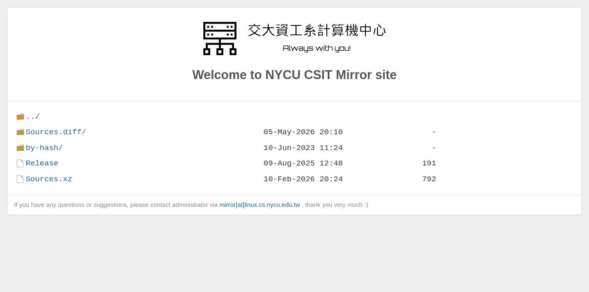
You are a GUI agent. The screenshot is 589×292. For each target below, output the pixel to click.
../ (33, 116)
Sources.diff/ (56, 132)
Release (42, 163)
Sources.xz (49, 179)
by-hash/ (44, 147)
